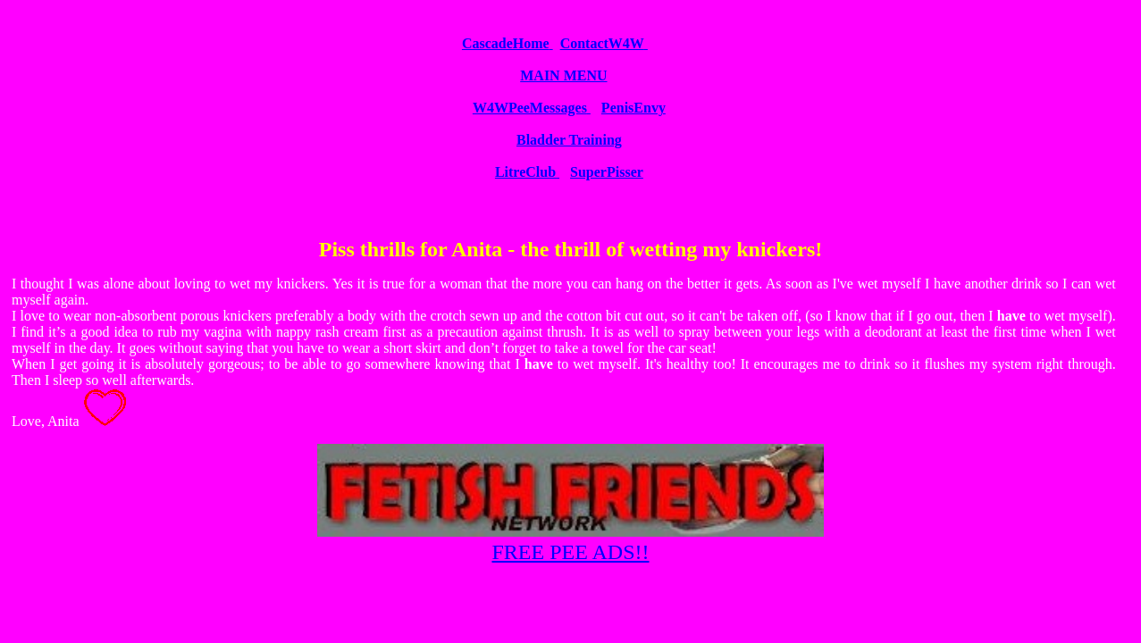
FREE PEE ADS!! (570, 552)
